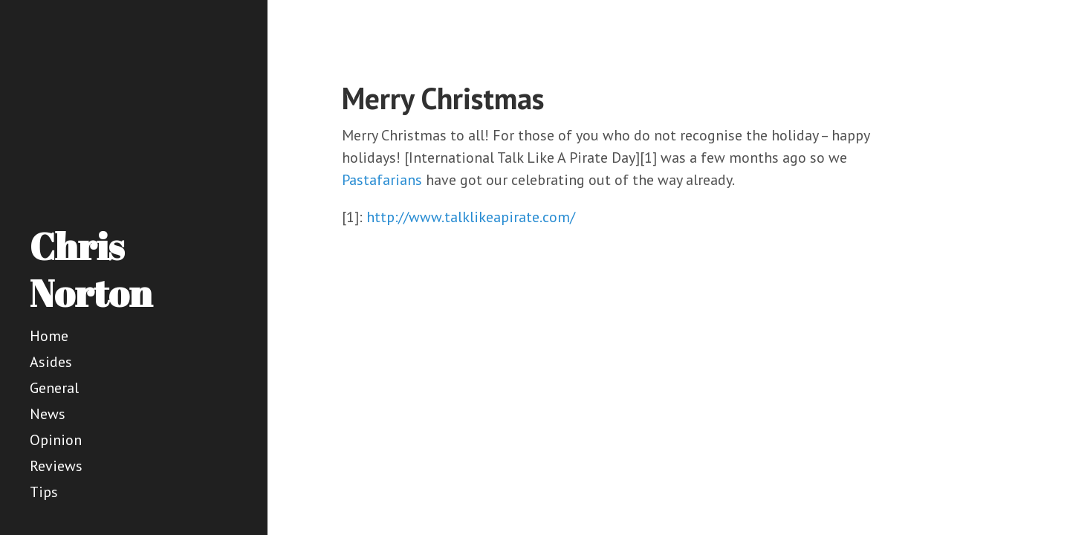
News (47, 414)
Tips (44, 492)
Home (49, 336)
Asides (51, 362)
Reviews (56, 466)
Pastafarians (382, 179)
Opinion (56, 440)
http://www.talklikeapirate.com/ (470, 217)
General (54, 388)
